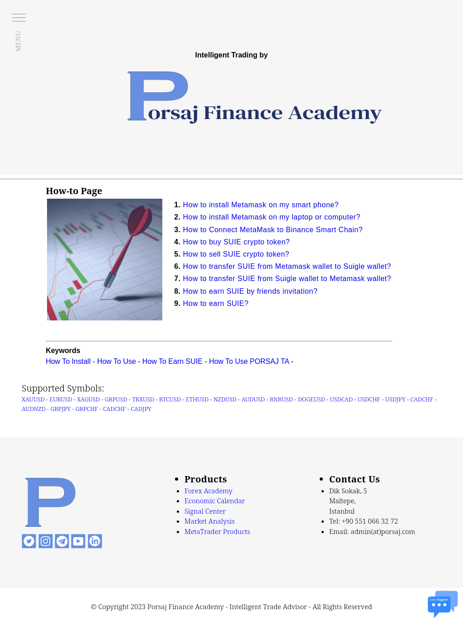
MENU (17, 41)
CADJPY (141, 409)
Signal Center (205, 510)
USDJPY (395, 399)
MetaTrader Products (217, 531)
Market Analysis (209, 520)
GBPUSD (116, 399)
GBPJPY (61, 409)
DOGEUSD (311, 399)
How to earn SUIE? (215, 303)
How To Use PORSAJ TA (249, 361)
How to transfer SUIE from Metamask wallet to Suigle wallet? (287, 266)
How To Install (68, 361)
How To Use (116, 361)
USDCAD (341, 399)
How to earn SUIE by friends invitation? (250, 291)
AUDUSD (253, 399)
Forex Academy (208, 490)
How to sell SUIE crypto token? (236, 254)
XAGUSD (88, 399)
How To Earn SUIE (172, 361)
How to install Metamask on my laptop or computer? (271, 217)
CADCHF (422, 399)
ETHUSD (197, 399)
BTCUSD (170, 399)
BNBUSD (281, 399)
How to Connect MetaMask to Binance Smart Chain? (273, 230)
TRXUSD (143, 399)
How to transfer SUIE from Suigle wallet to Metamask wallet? (287, 278)
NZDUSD (224, 399)
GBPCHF (87, 409)
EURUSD (61, 399)
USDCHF (369, 399)
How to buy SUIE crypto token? (236, 242)
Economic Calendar (214, 500)
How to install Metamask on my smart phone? (261, 205)
